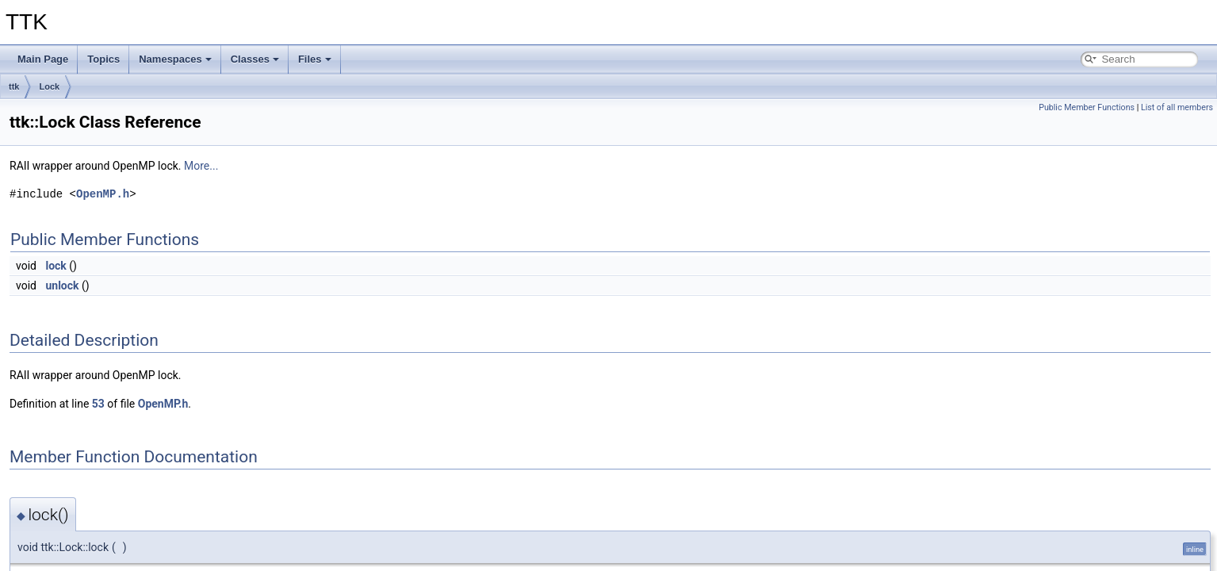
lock (55, 265)
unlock (61, 285)
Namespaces (175, 59)
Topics (103, 59)
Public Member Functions (1087, 107)
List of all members (1177, 107)
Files (314, 59)
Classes (255, 59)
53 (98, 403)
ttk (14, 86)
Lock (49, 86)
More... (201, 165)
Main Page (42, 59)
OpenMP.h (102, 193)
